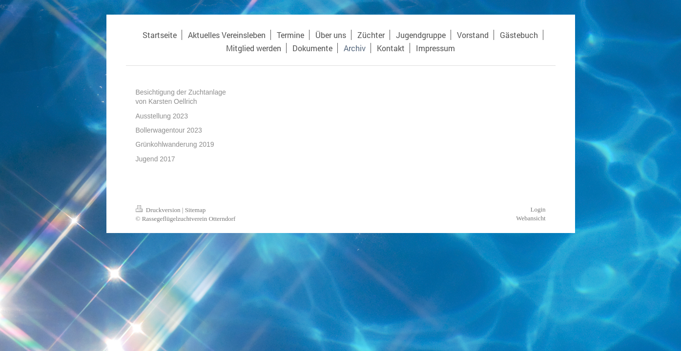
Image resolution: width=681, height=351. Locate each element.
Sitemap (195, 210)
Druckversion (159, 210)
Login (537, 209)
